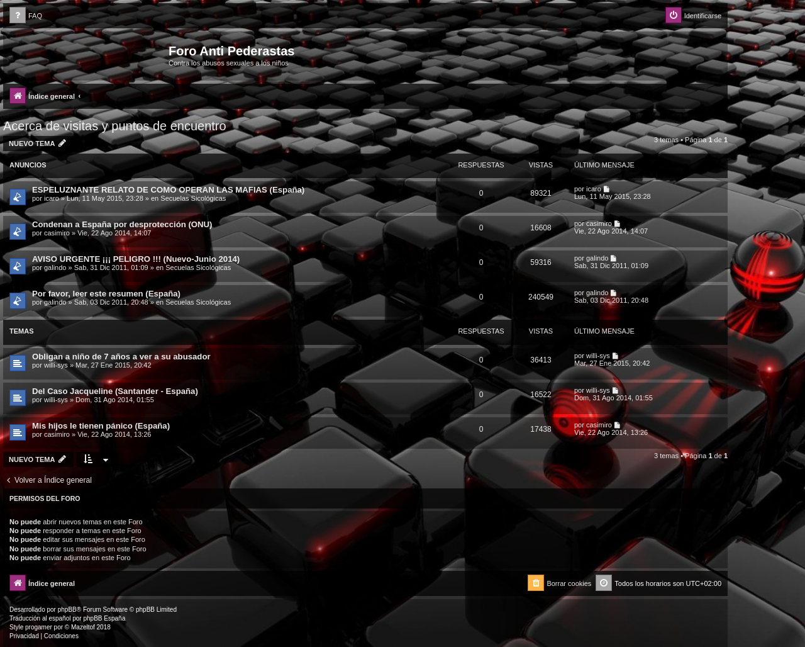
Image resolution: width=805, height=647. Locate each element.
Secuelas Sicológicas (193, 198)
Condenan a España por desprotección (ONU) (122, 224)
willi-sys (56, 365)
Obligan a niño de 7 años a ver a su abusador (121, 356)
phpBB (67, 609)
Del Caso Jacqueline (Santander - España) (115, 391)
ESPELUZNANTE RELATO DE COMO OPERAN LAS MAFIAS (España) (168, 189)
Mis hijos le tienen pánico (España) (101, 425)
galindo (55, 267)
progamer (38, 627)
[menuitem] (25, 16)
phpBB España (104, 618)
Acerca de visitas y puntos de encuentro (114, 126)
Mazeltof (83, 627)
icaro (51, 198)
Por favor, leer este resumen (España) (106, 293)
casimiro (57, 233)
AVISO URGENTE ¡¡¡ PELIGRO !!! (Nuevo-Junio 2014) (136, 259)
